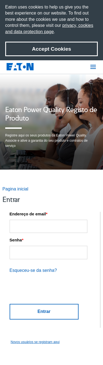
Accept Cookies (51, 49)
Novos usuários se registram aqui (35, 342)
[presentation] (49, 290)
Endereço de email (29, 214)
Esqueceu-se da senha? (33, 270)
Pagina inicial (15, 189)
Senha (17, 240)
